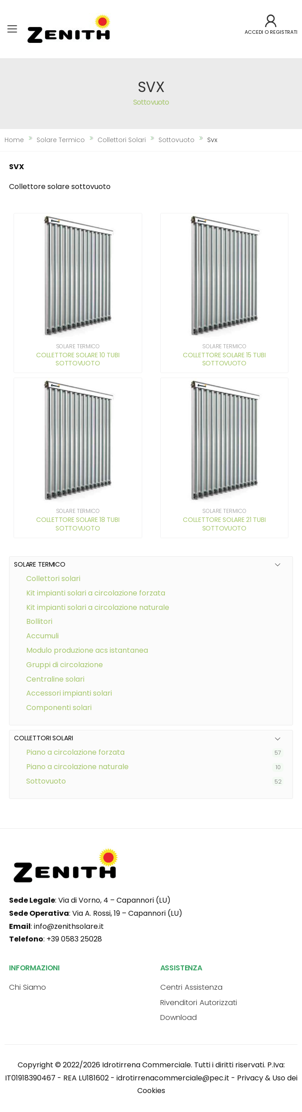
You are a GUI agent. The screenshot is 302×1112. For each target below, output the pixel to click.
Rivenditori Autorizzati (198, 1002)
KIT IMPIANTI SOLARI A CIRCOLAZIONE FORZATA (95, 593)
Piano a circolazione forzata (75, 752)
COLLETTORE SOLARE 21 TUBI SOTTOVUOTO (224, 523)
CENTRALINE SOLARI (55, 679)
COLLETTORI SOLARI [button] (43, 738)
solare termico (61, 139)
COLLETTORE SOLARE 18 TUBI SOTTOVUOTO (77, 523)
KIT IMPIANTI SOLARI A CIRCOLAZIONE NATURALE (97, 607)
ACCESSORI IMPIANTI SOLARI (69, 693)
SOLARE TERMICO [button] (39, 564)
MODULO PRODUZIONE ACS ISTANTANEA (87, 650)
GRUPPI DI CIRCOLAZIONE (64, 665)
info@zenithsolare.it (69, 926)
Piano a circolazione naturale (77, 766)
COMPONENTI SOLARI (59, 707)
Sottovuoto (46, 781)
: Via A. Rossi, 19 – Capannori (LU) (95, 913)
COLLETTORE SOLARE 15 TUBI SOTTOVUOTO (224, 359)
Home (14, 139)
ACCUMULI (42, 636)
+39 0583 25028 (74, 939)
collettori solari (122, 139)
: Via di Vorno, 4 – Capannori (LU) (90, 900)
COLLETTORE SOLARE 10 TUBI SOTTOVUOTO (77, 359)
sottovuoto (176, 139)
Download (178, 1017)
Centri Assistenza (191, 987)
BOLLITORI (39, 621)
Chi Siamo (27, 987)
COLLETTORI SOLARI (53, 578)
